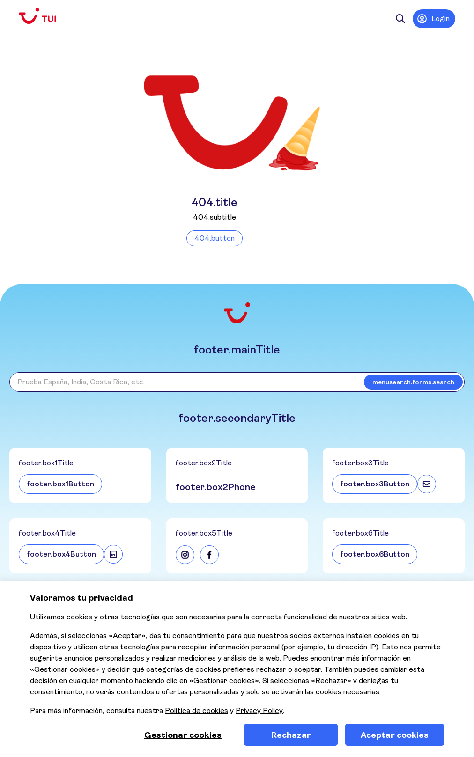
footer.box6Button (374, 554)
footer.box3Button (374, 483)
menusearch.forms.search (413, 382)
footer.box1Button (60, 483)
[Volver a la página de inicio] (45, 16)
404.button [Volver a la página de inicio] (214, 238)
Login (433, 18)
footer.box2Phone (215, 487)
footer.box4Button (61, 554)
